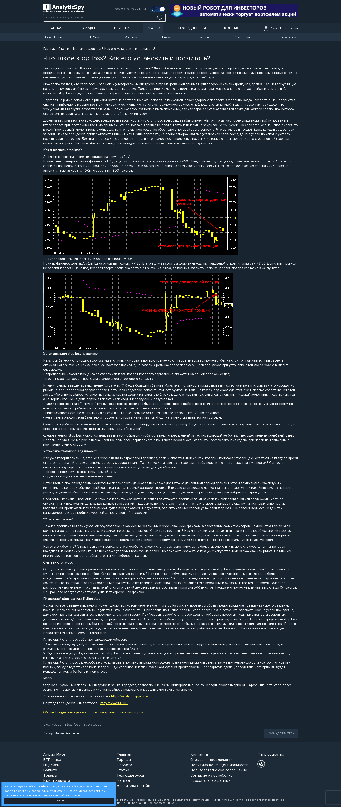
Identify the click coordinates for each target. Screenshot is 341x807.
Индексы (131, 37)
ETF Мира (94, 37)
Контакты (233, 28)
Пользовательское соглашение (218, 770)
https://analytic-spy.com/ (129, 696)
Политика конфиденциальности (219, 765)
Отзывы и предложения (211, 760)
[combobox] (104, 18)
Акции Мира (53, 37)
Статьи (153, 28)
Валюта (167, 37)
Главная (54, 28)
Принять (59, 801)
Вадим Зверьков (67, 733)
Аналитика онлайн (133, 786)
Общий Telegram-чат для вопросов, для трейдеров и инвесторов (93, 712)
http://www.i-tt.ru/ (114, 703)
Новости (120, 28)
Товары (203, 37)
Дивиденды (288, 37)
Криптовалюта (245, 37)
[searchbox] (104, 18)
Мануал (123, 780)
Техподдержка (192, 28)
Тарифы (87, 28)
